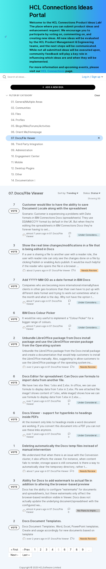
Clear (97, 95)
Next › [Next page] (14, 554)
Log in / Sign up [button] (92, 76)
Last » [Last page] (26, 554)
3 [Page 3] (46, 549)
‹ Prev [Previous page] (26, 549)
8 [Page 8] (76, 549)
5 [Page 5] (58, 549)
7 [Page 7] (70, 549)
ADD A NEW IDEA (52, 87)
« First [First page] (14, 549)
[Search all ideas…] (27, 77)
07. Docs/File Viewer (59, 270)
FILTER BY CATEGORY (19, 95)
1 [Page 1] (34, 549)
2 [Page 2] (40, 549)
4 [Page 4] (52, 549)
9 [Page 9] (83, 549)
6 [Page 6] (64, 549)
